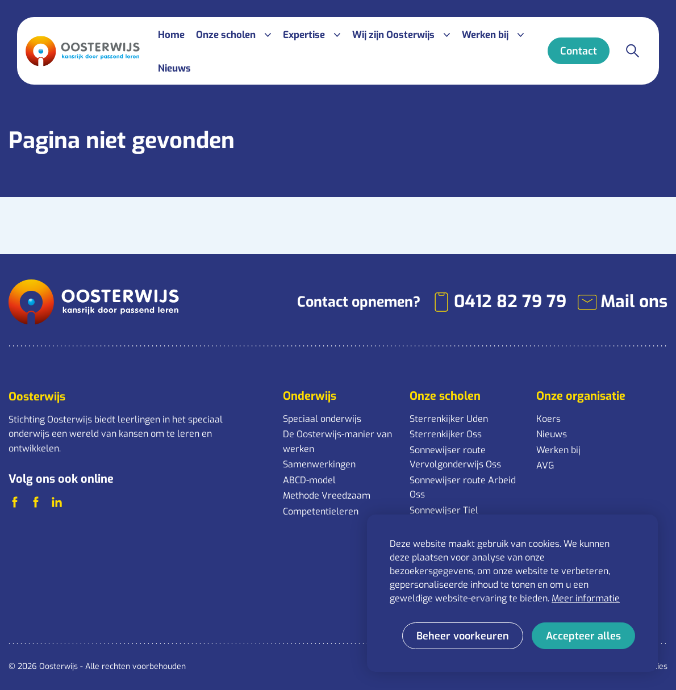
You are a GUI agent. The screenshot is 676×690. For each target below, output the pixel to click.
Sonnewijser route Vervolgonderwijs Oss (455, 457)
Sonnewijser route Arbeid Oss (463, 487)
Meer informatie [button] (586, 598)
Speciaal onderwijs (322, 419)
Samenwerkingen (319, 464)
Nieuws (551, 434)
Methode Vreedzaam (326, 495)
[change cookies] (462, 635)
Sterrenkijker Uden (449, 419)
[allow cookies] (583, 635)
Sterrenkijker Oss (446, 434)
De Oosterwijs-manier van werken (337, 441)
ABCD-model (309, 480)
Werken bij (558, 450)
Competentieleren (320, 511)
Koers (548, 419)
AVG (545, 465)
